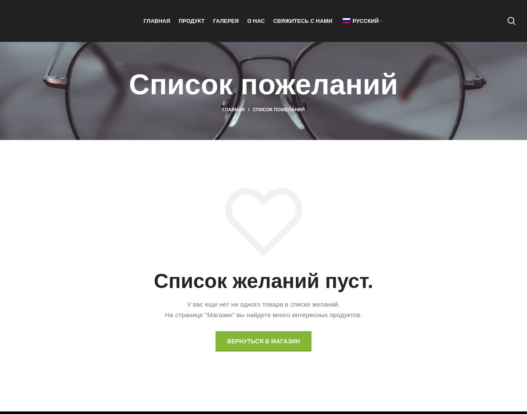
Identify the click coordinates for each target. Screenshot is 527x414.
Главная (233, 112)
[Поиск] (511, 22)
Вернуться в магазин (263, 343)
